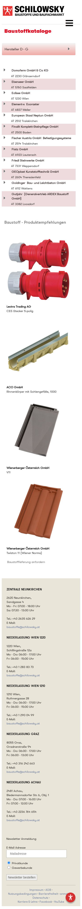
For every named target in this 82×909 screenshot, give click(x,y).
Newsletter (13, 838)
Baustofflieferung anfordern (26, 562)
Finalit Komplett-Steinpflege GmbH (36, 126)
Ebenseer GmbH (23, 82)
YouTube (59, 902)
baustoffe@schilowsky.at (23, 627)
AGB (48, 890)
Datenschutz (40, 898)
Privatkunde (20, 863)
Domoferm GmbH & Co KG (31, 70)
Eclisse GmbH (22, 93)
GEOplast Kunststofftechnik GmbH (36, 171)
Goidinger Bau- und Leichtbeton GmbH (38, 183)
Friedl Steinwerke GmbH (29, 160)
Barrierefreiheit (48, 894)
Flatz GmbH (21, 149)
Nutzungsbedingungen (22, 894)
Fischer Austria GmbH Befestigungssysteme (41, 138)
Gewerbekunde (22, 867)
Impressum (37, 890)
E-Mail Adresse (16, 847)
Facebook (46, 902)
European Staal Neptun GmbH (33, 115)
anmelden (66, 894)
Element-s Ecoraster (25, 104)
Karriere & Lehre (28, 902)
